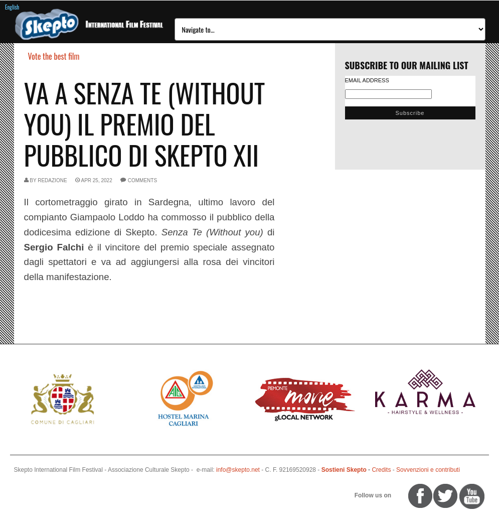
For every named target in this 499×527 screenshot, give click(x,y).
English (12, 7)
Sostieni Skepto (344, 469)
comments (142, 180)
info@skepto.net (238, 469)
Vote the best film (54, 56)
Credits (381, 469)
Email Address (367, 80)
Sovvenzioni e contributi (428, 469)
